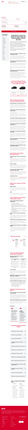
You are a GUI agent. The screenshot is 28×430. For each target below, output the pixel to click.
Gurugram (4, 46)
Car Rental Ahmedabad (20, 384)
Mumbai (4, 53)
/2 (26, 307)
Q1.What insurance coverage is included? (17, 331)
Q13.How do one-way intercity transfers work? (17, 376)
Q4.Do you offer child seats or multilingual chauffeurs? (17, 342)
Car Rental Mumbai (14, 394)
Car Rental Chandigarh (20, 387)
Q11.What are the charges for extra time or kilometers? (17, 368)
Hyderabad (4, 47)
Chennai (4, 44)
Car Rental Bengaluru (22, 385)
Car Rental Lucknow (21, 393)
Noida (3, 54)
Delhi (3, 45)
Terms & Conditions (13, 424)
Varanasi (4, 59)
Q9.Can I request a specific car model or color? (17, 360)
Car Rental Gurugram (15, 390)
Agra (3, 37)
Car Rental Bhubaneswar (14, 387)
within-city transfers (12, 159)
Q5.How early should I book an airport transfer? (18, 346)
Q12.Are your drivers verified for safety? (16, 372)
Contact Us (3, 425)
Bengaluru (4, 40)
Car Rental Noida (21, 394)
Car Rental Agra (14, 383)
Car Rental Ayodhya (14, 385)
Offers (3, 426)
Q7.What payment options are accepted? (17, 353)
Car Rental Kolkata (14, 393)
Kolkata (4, 51)
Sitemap (12, 421)
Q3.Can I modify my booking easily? (16, 338)
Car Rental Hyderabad (22, 390)
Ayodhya (4, 39)
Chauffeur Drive (3, 17)
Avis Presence (13, 416)
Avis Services (4, 423)
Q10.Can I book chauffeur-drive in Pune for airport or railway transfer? (18, 364)
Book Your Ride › (14, 31)
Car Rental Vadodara (15, 397)
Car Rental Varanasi (21, 397)
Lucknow (4, 52)
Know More (21, 421)
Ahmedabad (4, 38)
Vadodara (4, 58)
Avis (11, 72)
